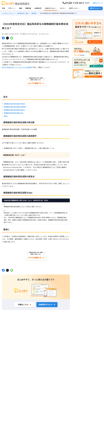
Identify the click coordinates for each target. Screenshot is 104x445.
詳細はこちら (23, 305)
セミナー (63, 8)
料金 (3, 8)
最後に (6, 116)
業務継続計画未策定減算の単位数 (14, 104)
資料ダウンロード (95, 8)
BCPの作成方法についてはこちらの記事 (16, 67)
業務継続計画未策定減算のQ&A (13, 113)
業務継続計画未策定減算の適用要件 (15, 107)
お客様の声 (37, 8)
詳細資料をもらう (46, 305)
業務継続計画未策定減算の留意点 (14, 110)
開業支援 (28, 8)
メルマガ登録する (35, 83)
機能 (20, 8)
